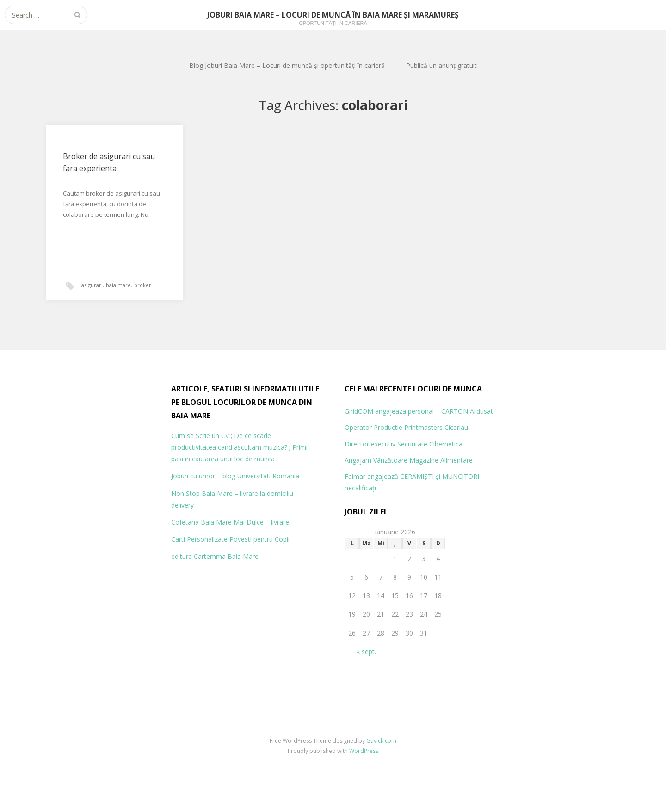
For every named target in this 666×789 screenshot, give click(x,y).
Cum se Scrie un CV (200, 435)
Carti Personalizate (199, 539)
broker (142, 284)
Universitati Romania (268, 475)
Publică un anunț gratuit (441, 65)
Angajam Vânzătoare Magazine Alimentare (409, 460)
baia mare (118, 284)
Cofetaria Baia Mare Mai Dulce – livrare (230, 522)
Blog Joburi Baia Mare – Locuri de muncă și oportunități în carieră (287, 65)
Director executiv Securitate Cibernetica (403, 444)
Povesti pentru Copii (259, 539)
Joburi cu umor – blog (203, 475)
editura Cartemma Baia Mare (215, 556)
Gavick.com (381, 741)
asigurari (92, 284)
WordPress (363, 751)
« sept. (366, 651)
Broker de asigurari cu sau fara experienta (109, 162)
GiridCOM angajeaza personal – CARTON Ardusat (419, 411)
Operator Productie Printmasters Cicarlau (406, 427)
